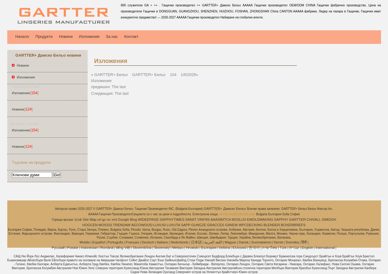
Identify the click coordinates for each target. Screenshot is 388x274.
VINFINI (203, 219)
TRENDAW (122, 225)
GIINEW (231, 225)
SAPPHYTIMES (171, 219)
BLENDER (271, 225)
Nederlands (180, 242)
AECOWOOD (141, 225)
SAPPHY (281, 219)
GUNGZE (198, 225)
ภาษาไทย (269, 247)
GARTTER (297, 219)
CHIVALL (313, 219)
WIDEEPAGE (148, 219)
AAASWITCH (220, 219)
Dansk (244, 242)
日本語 (196, 242)
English (307, 247)
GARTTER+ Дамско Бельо (225, 208)
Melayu (177, 247)
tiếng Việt (123, 247)
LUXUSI (159, 225)
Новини (65, 36)
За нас (112, 36)
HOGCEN (90, 225)
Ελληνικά (239, 247)
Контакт (131, 36)
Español (98, 242)
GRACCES (215, 225)
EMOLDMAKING (260, 219)
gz (104, 219)
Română (106, 247)
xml (114, 219)
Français (132, 242)
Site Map (89, 219)
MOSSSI (105, 225)
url (99, 219)
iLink (78, 219)
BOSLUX (239, 219)
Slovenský (162, 247)
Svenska (292, 242)
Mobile (84, 242)
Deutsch (148, 242)
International (325, 247)
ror (109, 219)
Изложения (89, 36)
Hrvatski (192, 247)
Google (123, 219)
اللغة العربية (213, 242)
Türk (283, 247)
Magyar (230, 242)
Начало (22, 36)
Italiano (162, 242)
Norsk (278, 242)
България (208, 247)
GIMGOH (329, 219)
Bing (133, 219)
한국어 (254, 247)
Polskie (72, 247)
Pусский (58, 247)
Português (115, 242)
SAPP (185, 225)
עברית (294, 247)
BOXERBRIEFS (293, 225)
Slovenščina (142, 247)
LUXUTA (173, 225)
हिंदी (304, 242)
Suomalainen (261, 242)
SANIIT (190, 219)
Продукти (44, 36)
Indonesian (89, 247)
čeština (224, 247)
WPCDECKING (251, 225)
